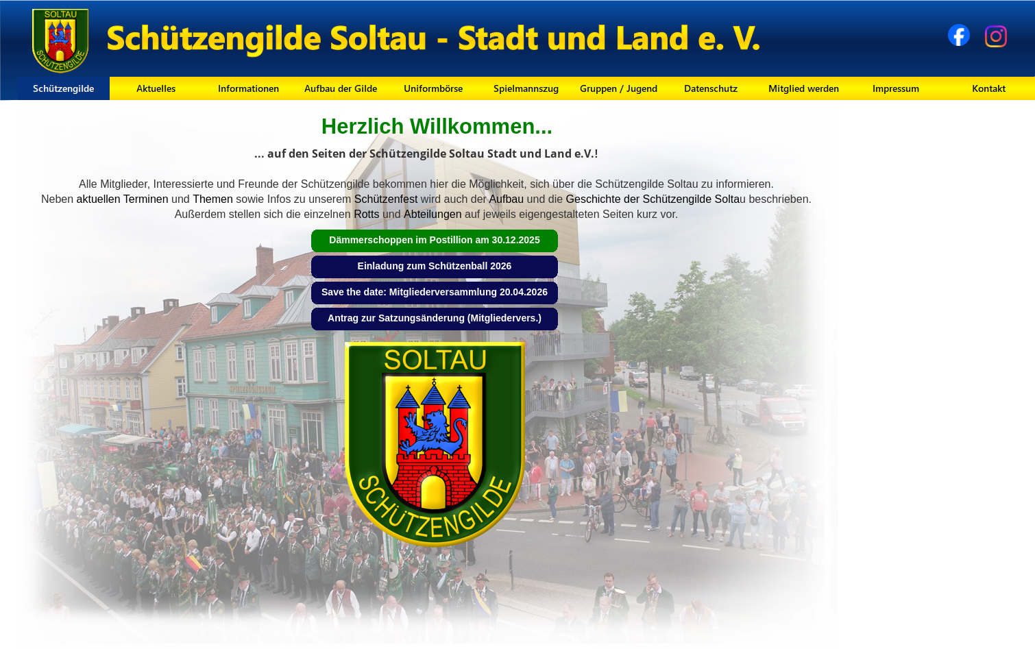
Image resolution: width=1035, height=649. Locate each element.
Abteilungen (434, 214)
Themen (213, 199)
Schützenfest (384, 199)
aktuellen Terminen (120, 199)
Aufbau (505, 199)
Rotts (366, 214)
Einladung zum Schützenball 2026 (435, 265)
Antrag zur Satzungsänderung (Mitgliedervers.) (434, 318)
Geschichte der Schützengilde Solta (651, 199)
